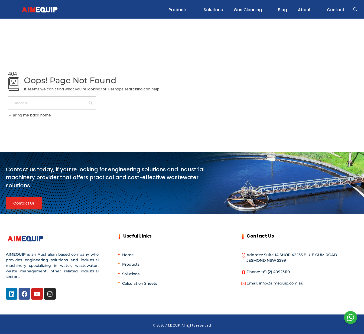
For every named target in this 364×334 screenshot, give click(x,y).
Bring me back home (29, 115)
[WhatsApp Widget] (350, 317)
